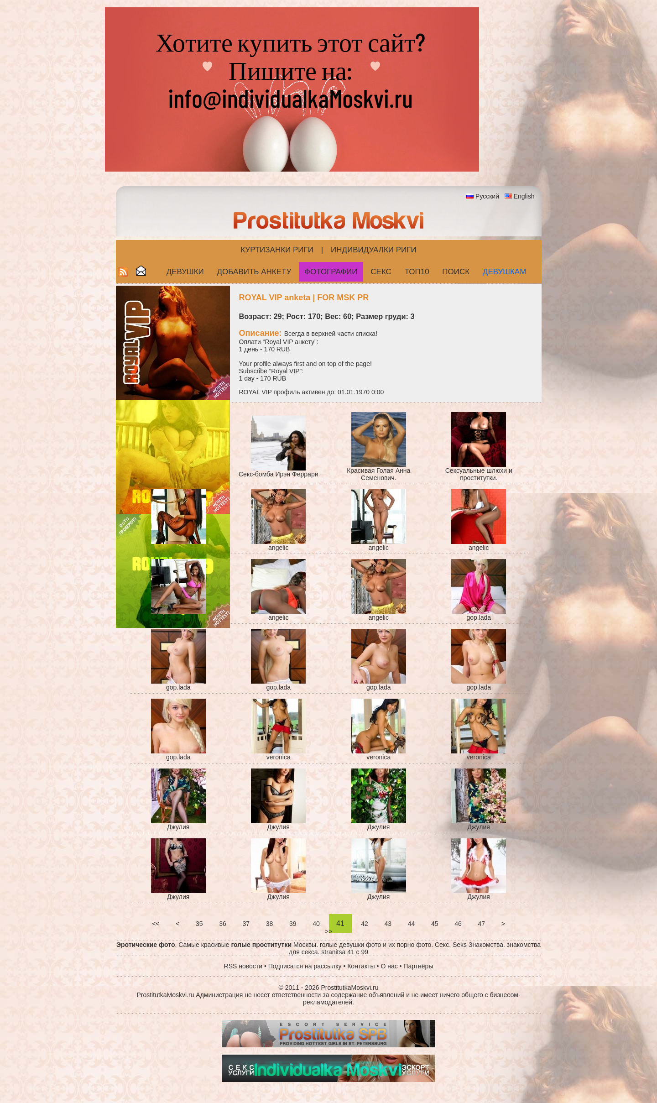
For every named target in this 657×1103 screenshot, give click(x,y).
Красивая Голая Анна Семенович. (378, 474)
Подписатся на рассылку (305, 966)
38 (269, 923)
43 (388, 923)
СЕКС (380, 271)
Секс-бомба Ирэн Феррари (278, 474)
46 (458, 923)
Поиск (455, 271)
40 (316, 923)
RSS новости (243, 966)
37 (246, 923)
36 (222, 923)
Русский (487, 196)
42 (364, 923)
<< (155, 923)
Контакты (361, 966)
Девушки (185, 271)
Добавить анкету (254, 271)
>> (328, 931)
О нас (389, 966)
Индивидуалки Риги (374, 250)
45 (434, 923)
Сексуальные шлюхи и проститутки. (478, 474)
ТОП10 (417, 271)
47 (481, 923)
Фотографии (331, 271)
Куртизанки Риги (276, 250)
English (524, 196)
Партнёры (418, 966)
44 (411, 923)
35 (199, 923)
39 (292, 923)
